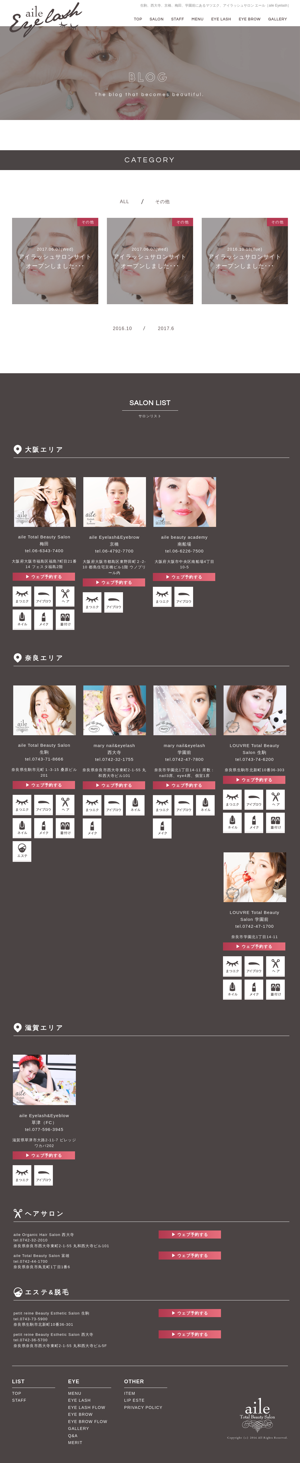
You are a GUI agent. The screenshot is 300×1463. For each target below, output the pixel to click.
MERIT (75, 1442)
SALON (157, 19)
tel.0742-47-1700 (254, 926)
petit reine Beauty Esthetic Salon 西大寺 (54, 1334)
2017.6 (166, 328)
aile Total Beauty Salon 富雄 (42, 1256)
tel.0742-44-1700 (31, 1261)
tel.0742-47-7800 (184, 759)
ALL (124, 201)
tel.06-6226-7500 (184, 550)
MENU (198, 19)
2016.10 (122, 328)
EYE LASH (221, 19)
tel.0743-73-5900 (31, 1319)
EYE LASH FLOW (86, 1407)
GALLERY (277, 19)
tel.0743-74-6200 (254, 759)
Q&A (73, 1435)
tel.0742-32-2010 (31, 1240)
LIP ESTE (134, 1400)
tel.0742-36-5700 (31, 1340)
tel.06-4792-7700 (114, 550)
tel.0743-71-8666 (44, 759)
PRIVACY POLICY (143, 1407)
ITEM (129, 1393)
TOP (138, 19)
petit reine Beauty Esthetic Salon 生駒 (51, 1313)
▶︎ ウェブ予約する (44, 576)
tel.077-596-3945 (44, 1129)
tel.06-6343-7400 (44, 550)
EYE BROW (250, 19)
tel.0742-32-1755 (114, 759)
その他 (162, 201)
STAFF (177, 19)
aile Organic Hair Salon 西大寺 (44, 1234)
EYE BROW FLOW (87, 1421)
